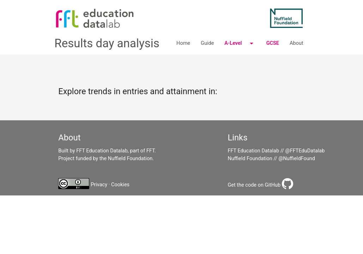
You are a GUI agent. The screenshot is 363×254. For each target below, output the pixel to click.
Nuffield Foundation (250, 159)
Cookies (120, 185)
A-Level (239, 43)
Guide (207, 43)
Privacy (99, 185)
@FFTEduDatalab (305, 151)
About (296, 43)
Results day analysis (106, 43)
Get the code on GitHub (254, 185)
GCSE (272, 43)
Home (183, 43)
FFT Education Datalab (253, 151)
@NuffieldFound (296, 159)
